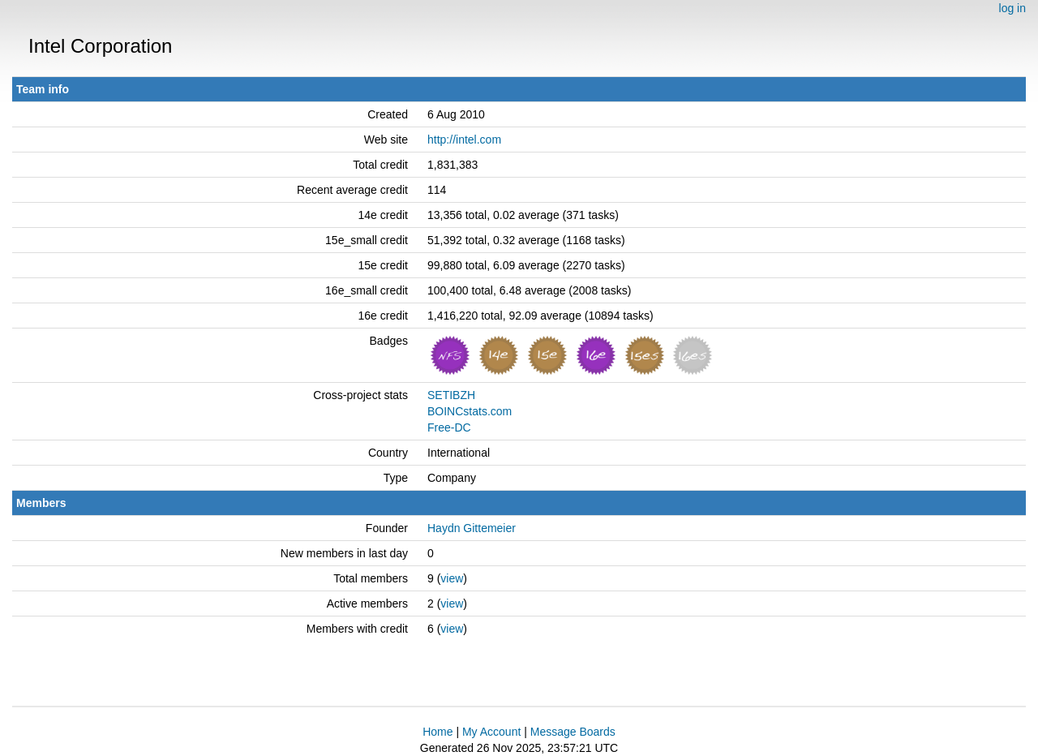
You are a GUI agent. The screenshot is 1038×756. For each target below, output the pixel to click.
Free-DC (449, 427)
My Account (491, 731)
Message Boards (573, 731)
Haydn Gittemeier (471, 528)
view (451, 578)
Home (437, 731)
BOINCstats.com (469, 411)
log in (1012, 8)
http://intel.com (464, 139)
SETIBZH (451, 395)
